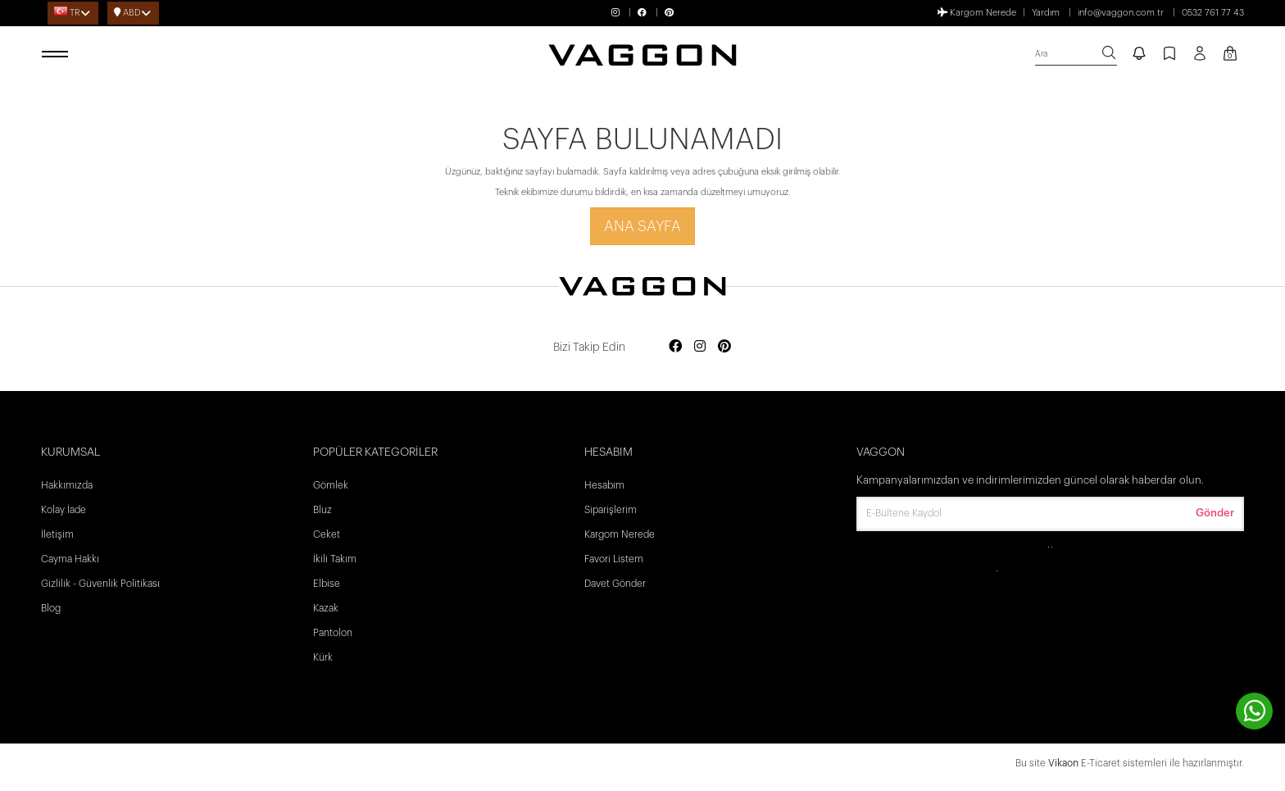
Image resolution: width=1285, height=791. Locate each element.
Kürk (323, 657)
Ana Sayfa (642, 226)
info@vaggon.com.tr (1121, 12)
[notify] (1139, 55)
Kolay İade (63, 510)
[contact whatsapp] (1254, 711)
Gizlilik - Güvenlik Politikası (100, 584)
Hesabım (604, 485)
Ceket (326, 534)
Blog (51, 608)
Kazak (325, 608)
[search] (1076, 54)
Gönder (1215, 512)
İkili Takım (334, 559)
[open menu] (57, 55)
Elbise (326, 584)
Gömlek (330, 485)
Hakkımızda (67, 485)
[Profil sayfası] (1200, 59)
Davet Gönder (615, 584)
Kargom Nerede (977, 12)
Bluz (322, 510)
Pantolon (332, 633)
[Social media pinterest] (724, 347)
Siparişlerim (610, 510)
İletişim (57, 534)
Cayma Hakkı (70, 559)
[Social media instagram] (700, 347)
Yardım (1046, 12)
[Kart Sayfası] (1230, 55)
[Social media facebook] (675, 347)
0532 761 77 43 (1213, 12)
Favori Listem (613, 559)
